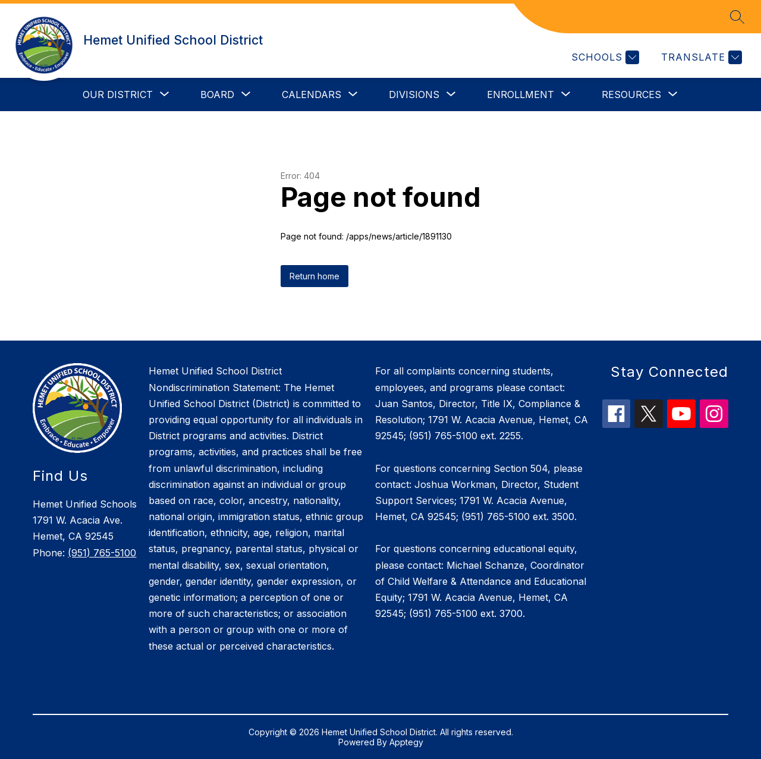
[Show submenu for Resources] (631, 94)
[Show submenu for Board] (217, 94)
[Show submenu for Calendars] (311, 94)
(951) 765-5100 (102, 553)
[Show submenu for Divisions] (414, 94)
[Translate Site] (700, 57)
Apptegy (406, 742)
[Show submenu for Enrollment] (520, 94)
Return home (314, 276)
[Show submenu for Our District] (118, 94)
